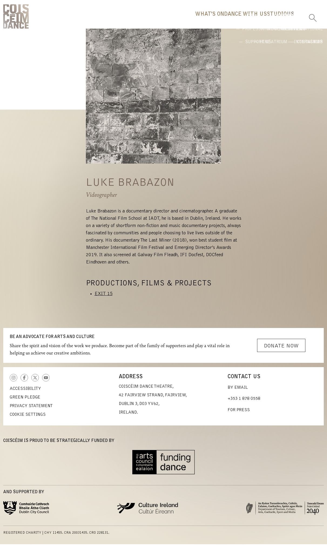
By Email (238, 391)
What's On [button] (149, 20)
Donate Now (281, 350)
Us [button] (281, 20)
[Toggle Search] (312, 16)
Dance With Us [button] (202, 20)
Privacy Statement (31, 410)
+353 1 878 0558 (244, 402)
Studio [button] (251, 20)
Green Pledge (25, 401)
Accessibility (25, 392)
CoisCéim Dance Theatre (16, 18)
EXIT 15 (104, 297)
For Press (239, 414)
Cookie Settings (28, 418)
